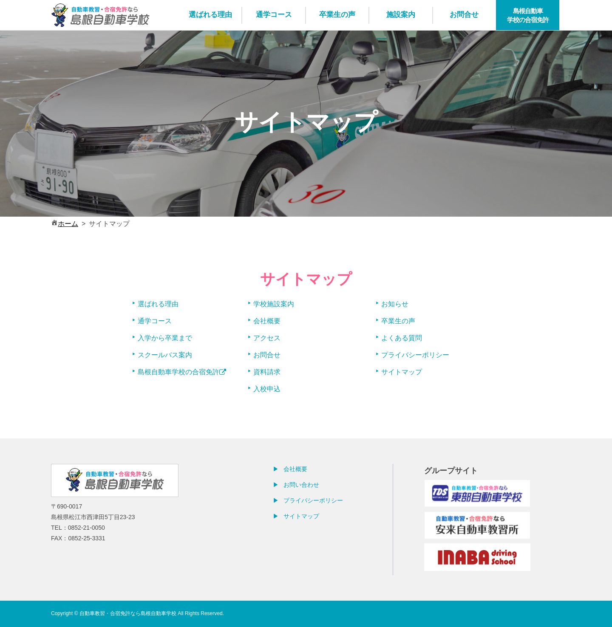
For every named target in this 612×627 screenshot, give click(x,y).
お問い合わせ (301, 484)
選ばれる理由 (210, 15)
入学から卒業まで (165, 338)
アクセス (266, 338)
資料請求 (266, 372)
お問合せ (464, 15)
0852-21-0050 (86, 527)
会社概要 (266, 321)
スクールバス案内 (165, 355)
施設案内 (400, 15)
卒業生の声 (337, 15)
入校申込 (266, 389)
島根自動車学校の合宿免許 (528, 15)
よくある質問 (401, 338)
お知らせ (394, 304)
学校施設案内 (273, 304)
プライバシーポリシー (415, 355)
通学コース (274, 15)
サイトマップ (401, 372)
